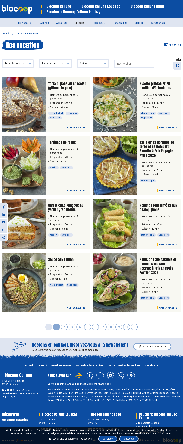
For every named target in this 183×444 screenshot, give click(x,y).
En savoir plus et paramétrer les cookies (70, 438)
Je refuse (108, 438)
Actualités (61, 22)
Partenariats (158, 22)
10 (126, 327)
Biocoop (139, 22)
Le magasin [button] (24, 22)
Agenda (44, 22)
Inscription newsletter (152, 346)
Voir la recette (76, 127)
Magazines (121, 22)
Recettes (79, 22)
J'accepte (129, 438)
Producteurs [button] (99, 22)
